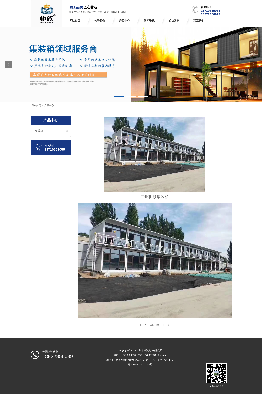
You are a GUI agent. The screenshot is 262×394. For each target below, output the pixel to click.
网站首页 (36, 105)
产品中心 (49, 105)
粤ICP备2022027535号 (140, 364)
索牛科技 (169, 359)
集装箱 (39, 130)
